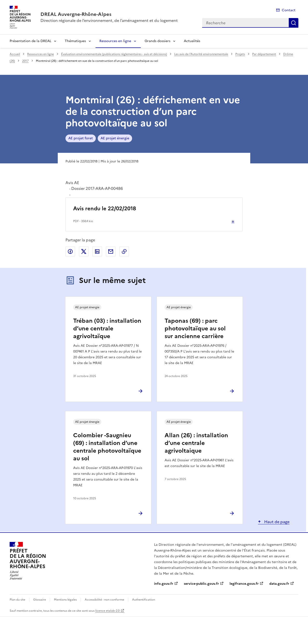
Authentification (143, 600)
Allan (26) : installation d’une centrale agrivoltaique (196, 443)
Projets (240, 54)
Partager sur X (84, 251)
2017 (25, 61)
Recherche (293, 23)
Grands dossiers (157, 41)
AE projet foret (80, 138)
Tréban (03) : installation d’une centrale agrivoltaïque (107, 328)
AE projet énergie (115, 138)
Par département (264, 54)
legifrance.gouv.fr (244, 583)
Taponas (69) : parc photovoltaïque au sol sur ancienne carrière (195, 328)
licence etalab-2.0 (107, 611)
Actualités (192, 41)
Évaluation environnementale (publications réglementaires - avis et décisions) (114, 54)
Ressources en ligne (115, 41)
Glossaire (39, 600)
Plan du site (17, 600)
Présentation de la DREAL (30, 41)
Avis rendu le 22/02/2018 (104, 208)
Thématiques (75, 41)
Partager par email (111, 251)
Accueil (15, 54)
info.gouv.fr (163, 583)
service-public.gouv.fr (201, 583)
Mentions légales (65, 600)
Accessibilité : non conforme (104, 600)
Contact (288, 10)
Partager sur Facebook (70, 251)
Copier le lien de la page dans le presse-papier (124, 251)
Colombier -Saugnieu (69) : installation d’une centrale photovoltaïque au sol (107, 447)
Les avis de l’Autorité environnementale (201, 54)
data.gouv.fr (279, 583)
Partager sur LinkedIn (97, 251)
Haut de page (276, 522)
